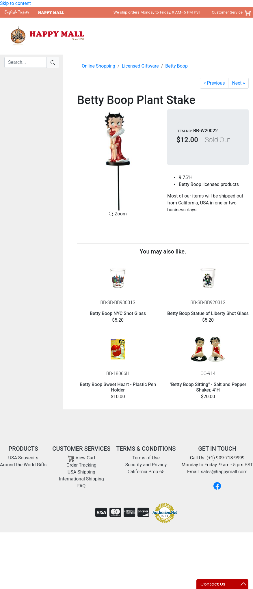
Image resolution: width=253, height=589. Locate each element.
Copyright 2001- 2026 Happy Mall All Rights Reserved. (193, 541)
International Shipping (81, 479)
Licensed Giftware (140, 66)
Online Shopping (98, 66)
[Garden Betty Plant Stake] (238, 83)
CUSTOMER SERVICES (81, 448)
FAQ (81, 486)
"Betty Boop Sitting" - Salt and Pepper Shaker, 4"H (208, 387)
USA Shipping (81, 472)
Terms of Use (146, 458)
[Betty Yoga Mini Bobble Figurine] (214, 83)
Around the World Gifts (186, 36)
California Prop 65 (146, 471)
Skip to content (15, 3)
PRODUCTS (23, 448)
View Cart (82, 458)
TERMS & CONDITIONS (146, 448)
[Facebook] (217, 486)
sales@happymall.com (224, 471)
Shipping (223, 36)
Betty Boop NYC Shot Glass (118, 313)
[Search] (25, 62)
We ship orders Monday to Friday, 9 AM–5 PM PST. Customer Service (178, 12)
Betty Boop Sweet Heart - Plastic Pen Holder (118, 387)
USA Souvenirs (143, 36)
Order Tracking (81, 465)
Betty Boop (176, 66)
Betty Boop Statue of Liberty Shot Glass (208, 313)
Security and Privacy (146, 464)
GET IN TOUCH (217, 448)
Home (117, 36)
